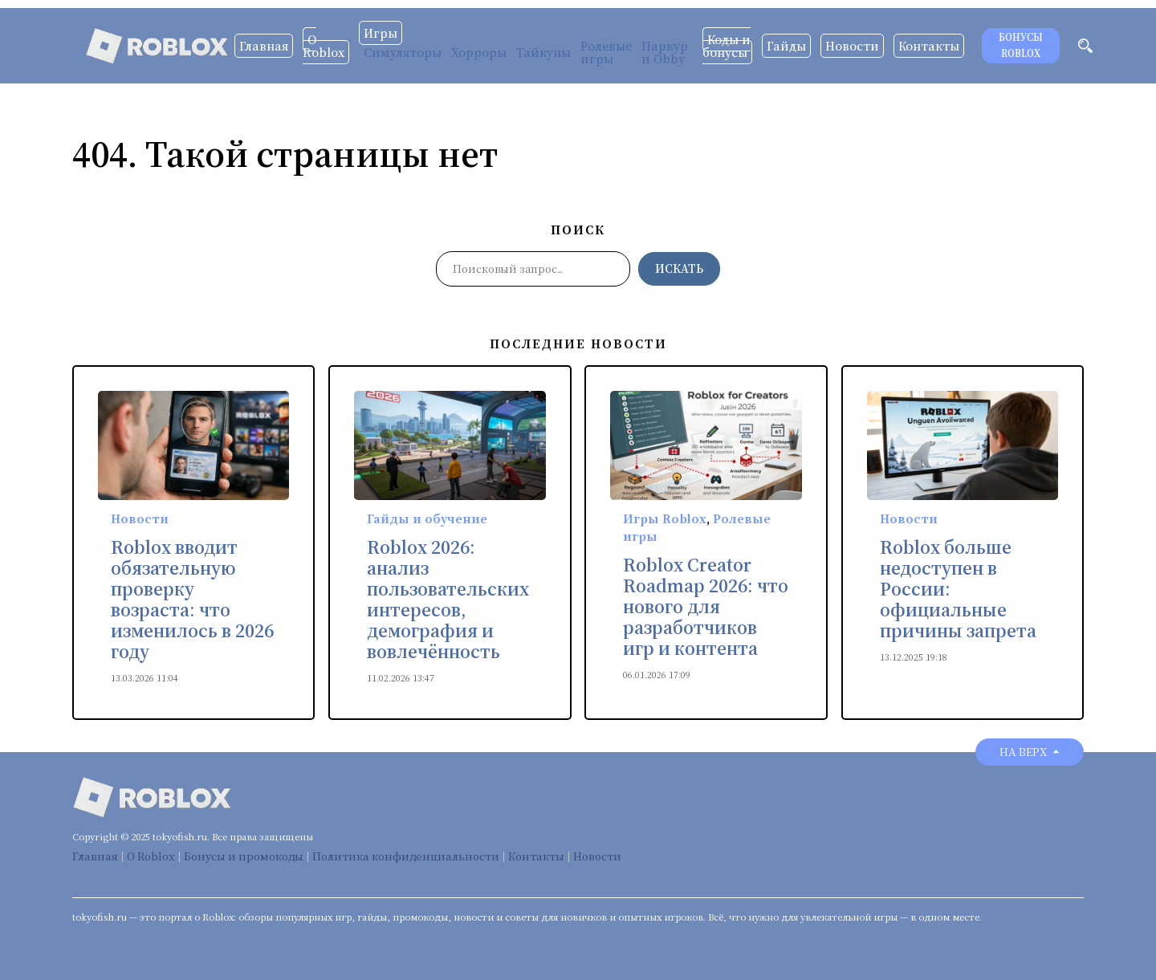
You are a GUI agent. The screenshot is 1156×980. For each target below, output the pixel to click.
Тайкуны (543, 52)
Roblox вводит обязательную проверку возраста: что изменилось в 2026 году (192, 599)
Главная (263, 46)
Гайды (786, 46)
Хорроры (479, 52)
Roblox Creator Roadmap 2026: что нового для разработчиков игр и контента (705, 607)
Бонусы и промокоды (243, 856)
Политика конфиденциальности (405, 856)
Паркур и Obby (664, 52)
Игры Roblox (664, 518)
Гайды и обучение (427, 518)
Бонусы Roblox (1021, 45)
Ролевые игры (606, 52)
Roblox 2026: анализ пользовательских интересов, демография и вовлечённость (448, 599)
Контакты (928, 46)
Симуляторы (403, 52)
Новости (852, 46)
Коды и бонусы (726, 45)
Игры (380, 33)
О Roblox (323, 45)
